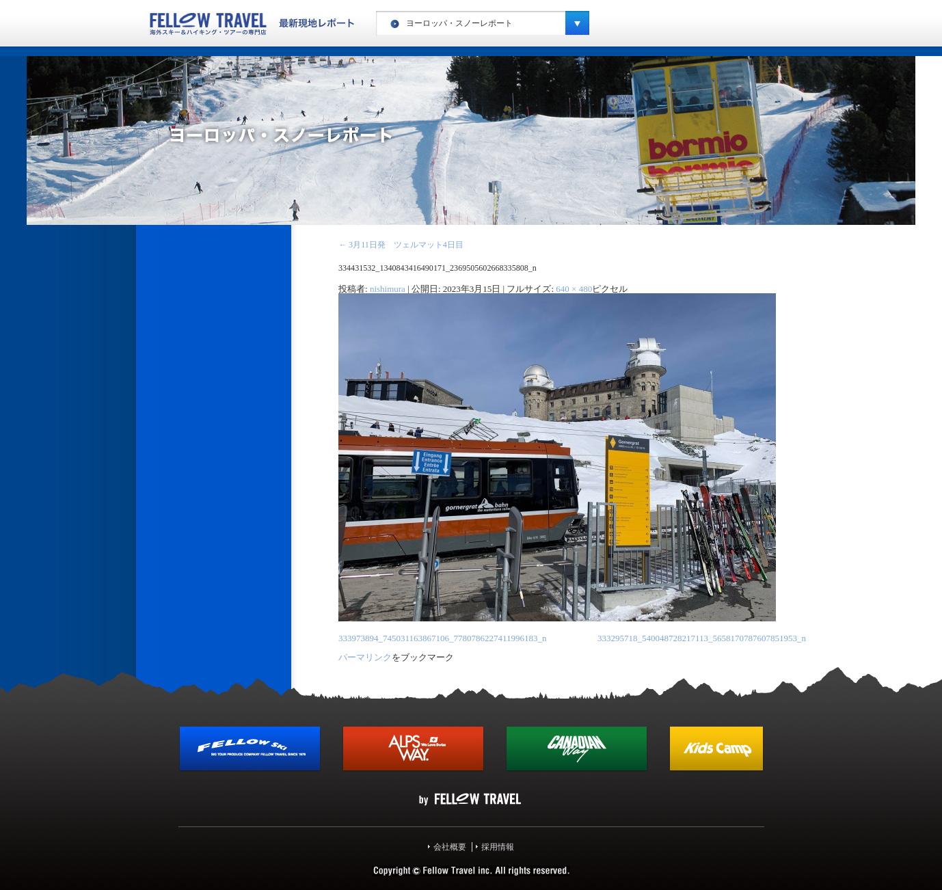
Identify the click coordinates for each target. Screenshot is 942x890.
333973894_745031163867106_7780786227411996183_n (442, 638)
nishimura (387, 289)
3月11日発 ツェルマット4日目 (400, 245)
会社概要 (449, 847)
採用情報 (497, 847)
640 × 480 (574, 289)
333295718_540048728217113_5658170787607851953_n (701, 638)
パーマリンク (365, 657)
